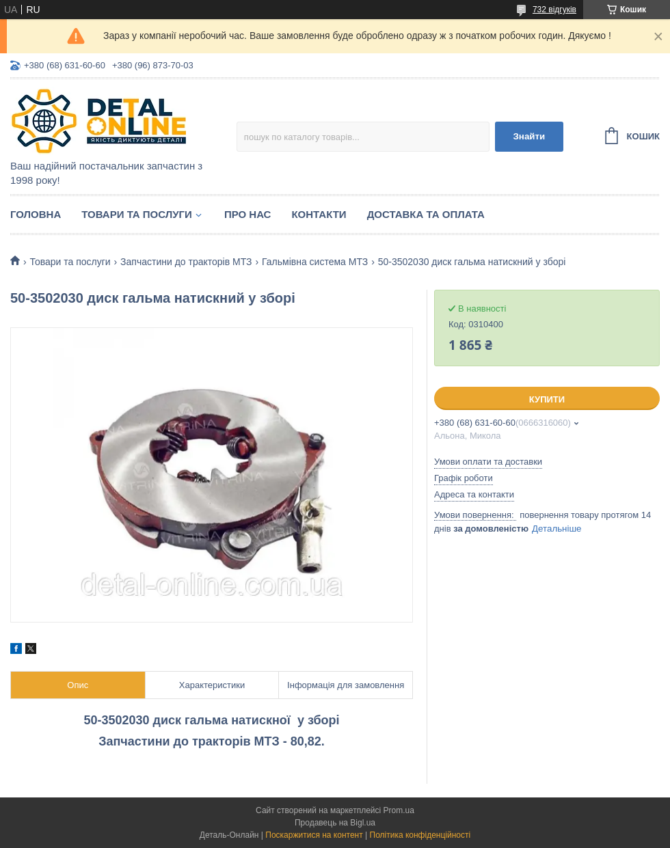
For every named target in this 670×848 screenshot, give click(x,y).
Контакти (318, 214)
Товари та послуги (136, 214)
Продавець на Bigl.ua (335, 823)
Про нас (247, 214)
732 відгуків (554, 9)
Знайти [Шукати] (529, 136)
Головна (35, 214)
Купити (547, 399)
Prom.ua (399, 810)
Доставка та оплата (426, 214)
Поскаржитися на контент (313, 835)
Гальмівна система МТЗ (315, 261)
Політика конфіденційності (420, 835)
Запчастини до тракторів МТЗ (186, 261)
